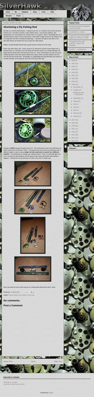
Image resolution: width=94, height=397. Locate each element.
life (20, 295)
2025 (73, 63)
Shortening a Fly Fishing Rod (78, 93)
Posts (18, 16)
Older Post (58, 361)
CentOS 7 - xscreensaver (77, 49)
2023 (73, 69)
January (76, 116)
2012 (73, 135)
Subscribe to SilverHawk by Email (13, 384)
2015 (73, 126)
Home (8, 12)
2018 (73, 84)
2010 (73, 141)
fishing (11, 295)
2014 (73, 129)
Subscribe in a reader (10, 382)
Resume (9, 16)
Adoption (25, 12)
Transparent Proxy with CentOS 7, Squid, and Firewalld (77, 43)
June (75, 107)
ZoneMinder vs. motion (77, 32)
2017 (73, 120)
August (75, 101)
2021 (73, 75)
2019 (73, 81)
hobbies (15, 295)
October (76, 90)
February (76, 113)
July (74, 104)
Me (16, 12)
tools (32, 295)
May (75, 110)
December (77, 87)
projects (24, 295)
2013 (73, 132)
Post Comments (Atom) (37, 367)
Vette (52, 12)
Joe (11, 292)
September (77, 98)
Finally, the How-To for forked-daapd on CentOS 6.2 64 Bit (79, 37)
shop (29, 295)
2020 (73, 78)
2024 (73, 66)
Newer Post (7, 361)
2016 (73, 123)
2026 (73, 60)
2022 (73, 72)
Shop (35, 12)
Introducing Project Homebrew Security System (79, 27)
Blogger (50, 392)
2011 (73, 138)
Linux (44, 12)
